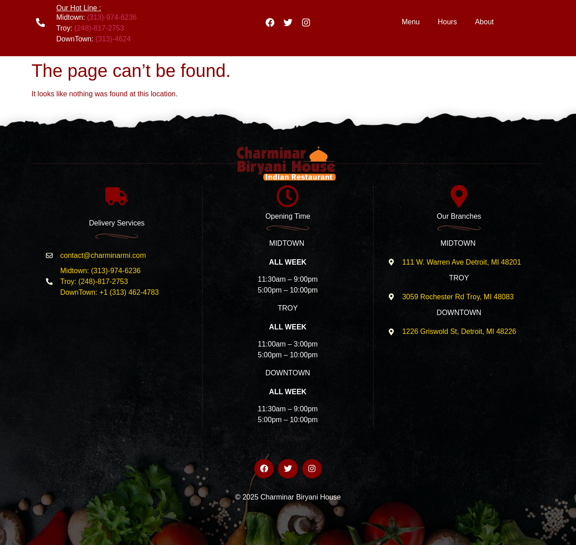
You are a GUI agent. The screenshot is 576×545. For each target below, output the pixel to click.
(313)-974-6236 (111, 17)
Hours (447, 22)
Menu (411, 22)
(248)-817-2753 (99, 28)
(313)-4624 (112, 39)
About (484, 22)
